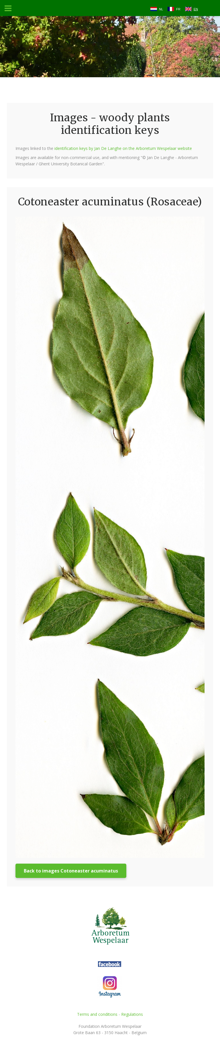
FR (178, 9)
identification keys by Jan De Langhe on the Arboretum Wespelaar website (123, 148)
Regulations (132, 1014)
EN (196, 9)
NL (161, 9)
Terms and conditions (97, 1014)
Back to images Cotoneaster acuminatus (71, 871)
